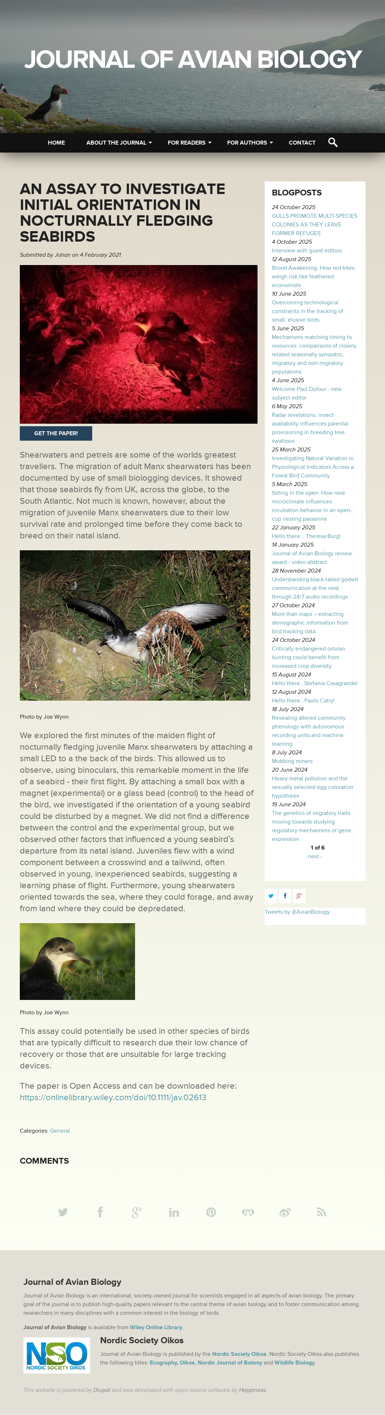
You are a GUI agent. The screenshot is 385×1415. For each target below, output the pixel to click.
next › (315, 856)
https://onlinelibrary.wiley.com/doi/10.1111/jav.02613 (113, 1097)
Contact (302, 142)
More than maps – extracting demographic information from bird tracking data (310, 622)
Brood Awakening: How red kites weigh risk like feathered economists (313, 276)
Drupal (101, 1390)
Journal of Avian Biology (192, 60)
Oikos (187, 1363)
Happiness (252, 1390)
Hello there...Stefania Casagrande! (315, 683)
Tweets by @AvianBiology (297, 912)
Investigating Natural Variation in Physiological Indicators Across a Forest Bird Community (313, 467)
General (60, 1130)
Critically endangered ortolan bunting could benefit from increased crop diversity (308, 657)
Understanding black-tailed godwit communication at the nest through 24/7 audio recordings (315, 588)
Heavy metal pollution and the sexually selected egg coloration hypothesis (312, 787)
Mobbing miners (292, 761)
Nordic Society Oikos (239, 1354)
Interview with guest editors (307, 250)
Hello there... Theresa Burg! (306, 536)
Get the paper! (56, 433)
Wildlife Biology (294, 1363)
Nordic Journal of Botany (229, 1363)
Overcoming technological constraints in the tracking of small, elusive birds (307, 311)
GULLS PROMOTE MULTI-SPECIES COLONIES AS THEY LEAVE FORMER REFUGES (314, 224)
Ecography (163, 1363)
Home (56, 142)
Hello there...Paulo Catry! (303, 700)
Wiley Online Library (156, 1327)
